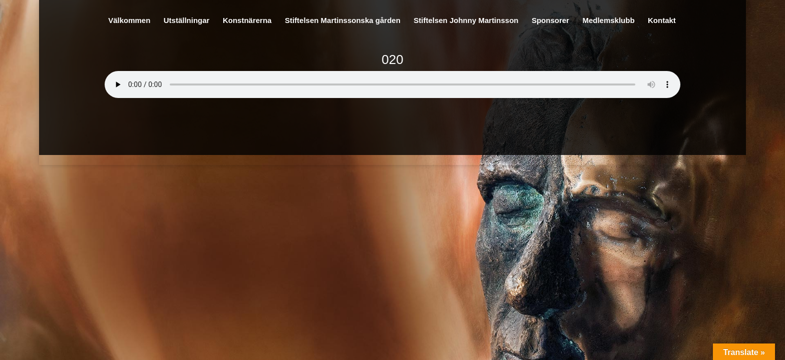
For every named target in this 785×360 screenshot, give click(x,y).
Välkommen (129, 20)
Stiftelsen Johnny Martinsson (466, 20)
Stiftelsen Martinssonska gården (343, 20)
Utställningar (187, 20)
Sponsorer (550, 20)
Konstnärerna (247, 20)
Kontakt (662, 20)
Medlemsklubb (608, 20)
